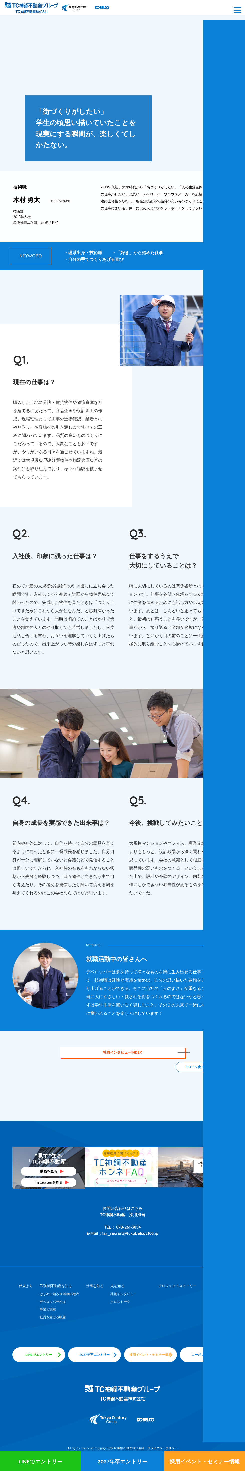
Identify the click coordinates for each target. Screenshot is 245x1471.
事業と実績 (48, 1309)
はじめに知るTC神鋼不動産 (59, 1294)
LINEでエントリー (40, 1461)
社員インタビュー (123, 1294)
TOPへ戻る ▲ (198, 1067)
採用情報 (210, 1285)
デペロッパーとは (53, 1301)
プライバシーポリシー (162, 1448)
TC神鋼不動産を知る (56, 1285)
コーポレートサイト (206, 1355)
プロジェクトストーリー (177, 1285)
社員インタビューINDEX (122, 1052)
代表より (26, 1285)
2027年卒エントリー (122, 1461)
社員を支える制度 (53, 1317)
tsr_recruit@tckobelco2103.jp (130, 1233)
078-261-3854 (128, 1227)
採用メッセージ (214, 1301)
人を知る (117, 1285)
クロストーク (120, 1301)
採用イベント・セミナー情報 (204, 1461)
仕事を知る (95, 1285)
